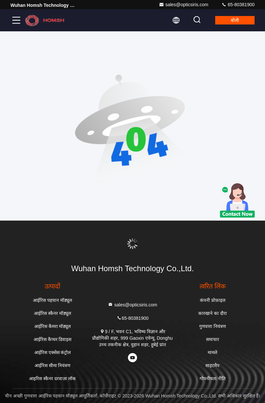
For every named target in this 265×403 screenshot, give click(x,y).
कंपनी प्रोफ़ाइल (212, 300)
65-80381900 (238, 4)
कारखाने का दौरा (212, 313)
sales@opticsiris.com (183, 4)
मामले (212, 352)
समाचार (212, 339)
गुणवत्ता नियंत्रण (212, 326)
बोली (235, 20)
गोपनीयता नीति (213, 378)
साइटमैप (212, 365)
